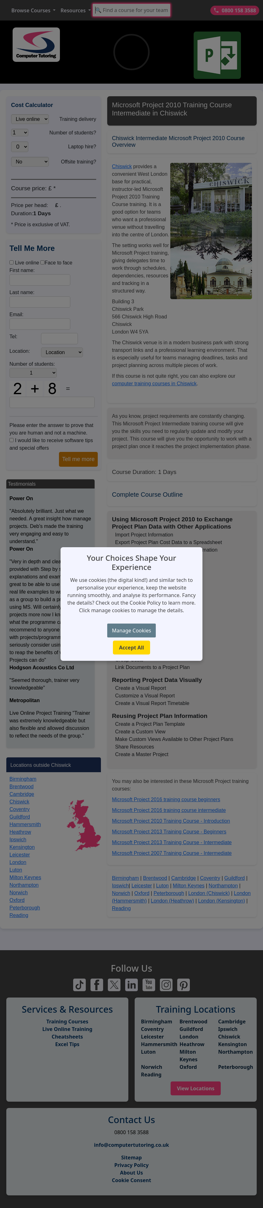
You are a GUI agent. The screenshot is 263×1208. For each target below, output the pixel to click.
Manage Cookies (131, 630)
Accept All (131, 647)
